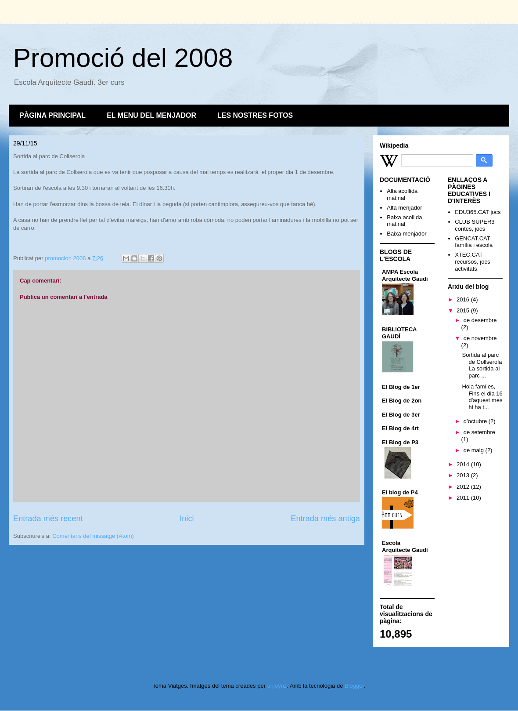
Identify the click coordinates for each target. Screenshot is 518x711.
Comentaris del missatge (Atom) (93, 536)
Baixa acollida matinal (404, 221)
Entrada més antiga (325, 518)
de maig (475, 450)
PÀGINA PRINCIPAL (52, 115)
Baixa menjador (406, 233)
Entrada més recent (48, 518)
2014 (464, 464)
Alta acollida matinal (402, 194)
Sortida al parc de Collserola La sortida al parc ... (482, 365)
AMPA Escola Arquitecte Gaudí (405, 275)
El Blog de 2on (401, 400)
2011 (464, 497)
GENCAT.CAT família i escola (474, 242)
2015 (464, 310)
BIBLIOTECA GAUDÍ (399, 333)
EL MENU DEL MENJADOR (151, 115)
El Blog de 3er (401, 414)
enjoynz (277, 685)
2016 (464, 299)
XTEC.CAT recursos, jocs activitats (472, 261)
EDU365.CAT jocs (477, 212)
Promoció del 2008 (123, 58)
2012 (464, 486)
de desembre (480, 320)
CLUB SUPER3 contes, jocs (474, 225)
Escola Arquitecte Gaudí (405, 546)
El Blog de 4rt (400, 428)
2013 (464, 475)
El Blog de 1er (401, 387)
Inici (187, 518)
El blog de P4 (400, 492)
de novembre (480, 338)
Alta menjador (404, 207)
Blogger (354, 685)
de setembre (479, 432)
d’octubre (476, 421)
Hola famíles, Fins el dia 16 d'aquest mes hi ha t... (482, 396)
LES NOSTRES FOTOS (255, 115)
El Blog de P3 (400, 442)
